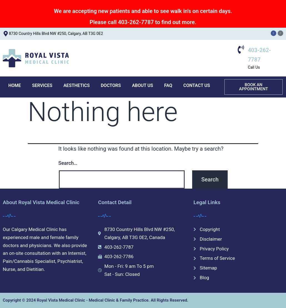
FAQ (168, 85)
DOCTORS (111, 85)
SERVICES (42, 85)
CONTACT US (196, 85)
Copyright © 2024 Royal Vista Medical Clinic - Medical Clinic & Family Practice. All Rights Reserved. (95, 300)
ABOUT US (142, 85)
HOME (14, 85)
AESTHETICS (76, 85)
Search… (67, 163)
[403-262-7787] (241, 49)
